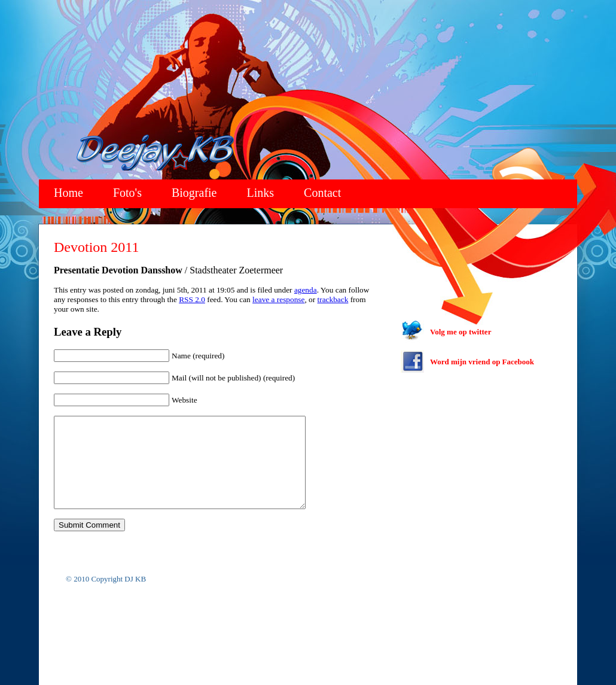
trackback (333, 299)
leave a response (278, 299)
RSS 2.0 (192, 299)
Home (68, 192)
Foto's (127, 192)
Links (261, 192)
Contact (322, 192)
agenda (305, 289)
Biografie (194, 192)
